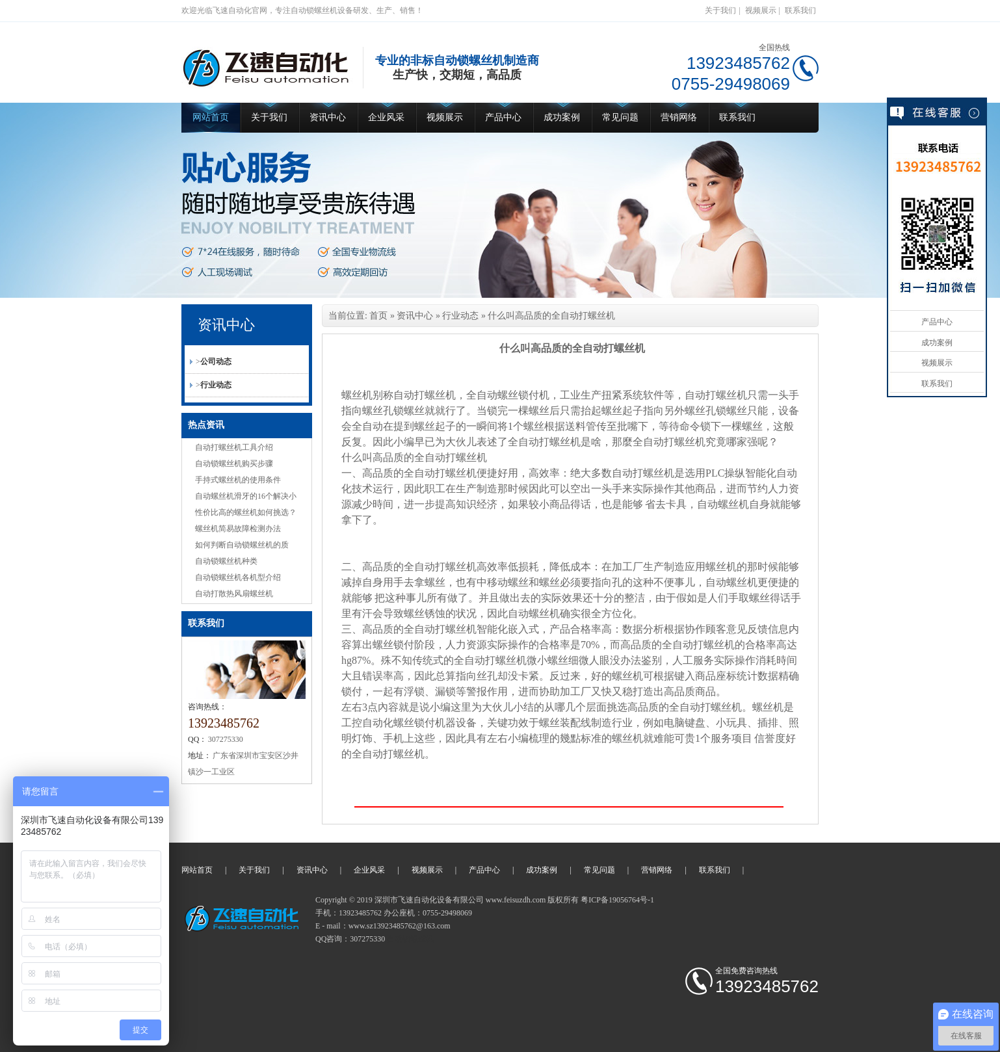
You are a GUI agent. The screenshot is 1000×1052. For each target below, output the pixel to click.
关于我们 (720, 10)
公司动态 (215, 361)
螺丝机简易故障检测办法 (238, 528)
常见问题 (620, 117)
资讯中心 (327, 117)
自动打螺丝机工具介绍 (234, 447)
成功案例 (562, 117)
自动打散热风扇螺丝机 (234, 593)
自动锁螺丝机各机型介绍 (238, 577)
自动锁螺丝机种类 (226, 561)
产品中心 (503, 117)
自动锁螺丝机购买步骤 (234, 463)
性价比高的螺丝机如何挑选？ (245, 512)
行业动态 (215, 384)
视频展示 (760, 10)
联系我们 (800, 10)
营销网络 (679, 117)
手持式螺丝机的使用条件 (238, 479)
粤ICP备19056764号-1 (617, 899)
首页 (378, 316)
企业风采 (386, 117)
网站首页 (210, 117)
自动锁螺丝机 (410, 938)
